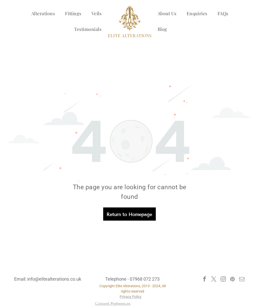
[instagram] (223, 279)
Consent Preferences (113, 303)
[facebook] (204, 279)
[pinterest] (232, 279)
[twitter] (214, 279)
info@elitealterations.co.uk (54, 279)
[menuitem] (43, 13)
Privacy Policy (130, 297)
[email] (242, 279)
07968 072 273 (145, 279)
